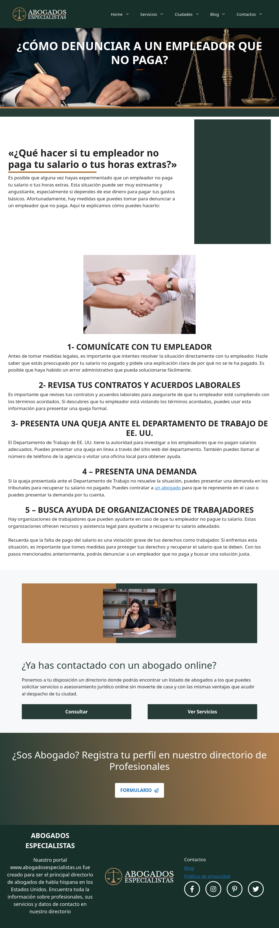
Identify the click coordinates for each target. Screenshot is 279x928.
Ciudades (190, 14)
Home (123, 14)
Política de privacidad (207, 876)
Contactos (252, 14)
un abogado (167, 487)
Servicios (154, 14)
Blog (220, 14)
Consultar (76, 712)
